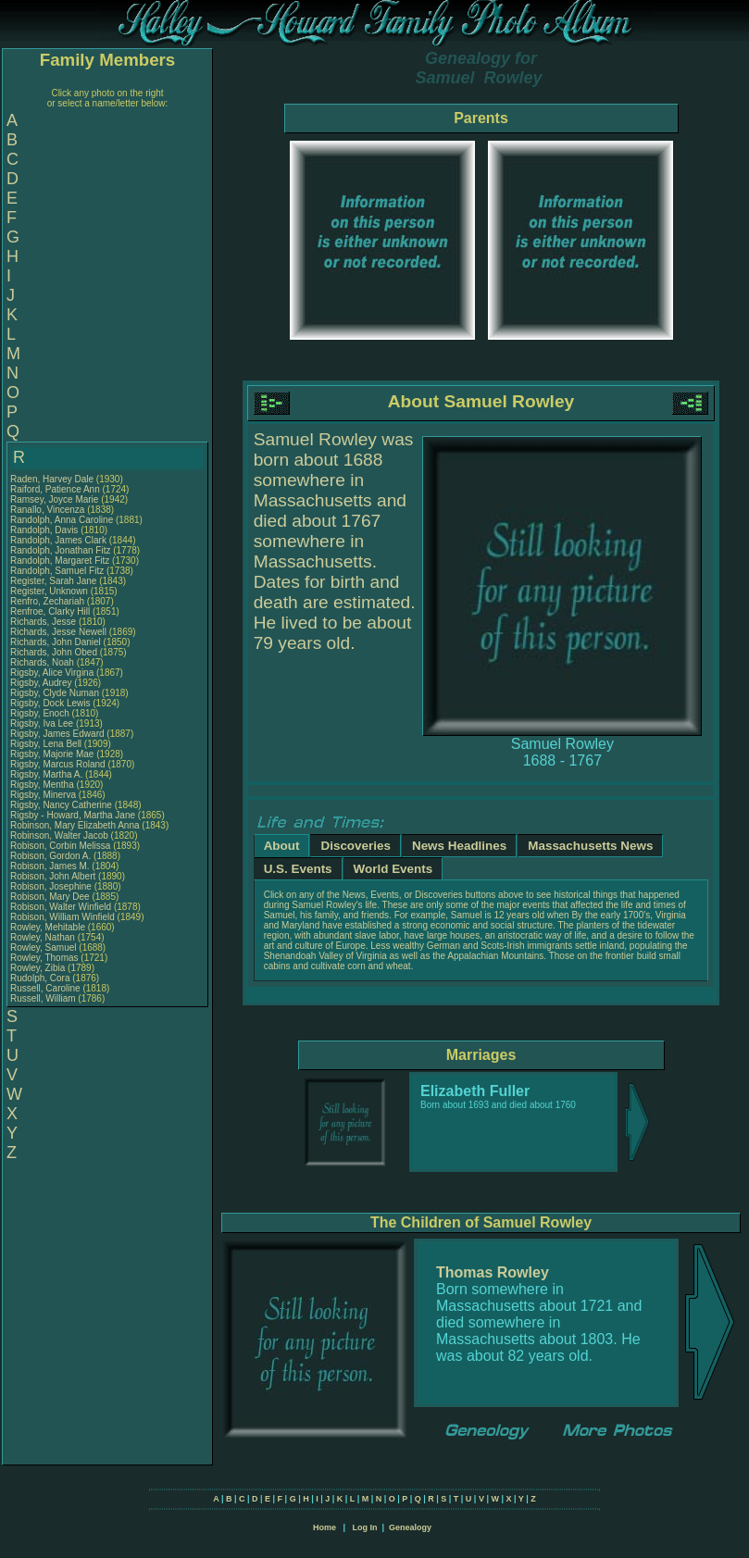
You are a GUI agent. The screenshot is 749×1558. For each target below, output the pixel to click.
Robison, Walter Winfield (60, 907)
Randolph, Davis (45, 530)
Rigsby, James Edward (57, 734)
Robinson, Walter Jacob (59, 835)
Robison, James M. (50, 866)
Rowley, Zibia (39, 968)
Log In (364, 1527)
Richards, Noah (43, 662)
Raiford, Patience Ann (55, 489)
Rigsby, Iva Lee (41, 723)
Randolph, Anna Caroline (61, 520)
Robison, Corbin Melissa (60, 846)
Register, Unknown (50, 591)
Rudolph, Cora (41, 978)
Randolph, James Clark (58, 540)
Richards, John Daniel (55, 642)
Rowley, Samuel (44, 947)
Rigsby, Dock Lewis (50, 703)
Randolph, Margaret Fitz (59, 560)
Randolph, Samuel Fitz (57, 571)
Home (324, 1527)
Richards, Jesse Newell (58, 632)
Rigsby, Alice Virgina (52, 672)
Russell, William (44, 998)
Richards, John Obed (53, 652)
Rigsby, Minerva (44, 795)
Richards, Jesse (44, 622)
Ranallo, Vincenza (48, 510)
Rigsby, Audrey (42, 683)
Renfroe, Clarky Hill (50, 611)
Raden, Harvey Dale (52, 479)
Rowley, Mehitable (49, 927)
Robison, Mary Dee (51, 896)
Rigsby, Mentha (43, 784)
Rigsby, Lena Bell (45, 744)
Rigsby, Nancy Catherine (61, 805)
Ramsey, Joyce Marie (54, 499)
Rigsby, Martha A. (46, 774)
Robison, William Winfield (62, 917)
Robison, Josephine (52, 886)
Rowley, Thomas (45, 958)
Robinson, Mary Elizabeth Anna (75, 825)
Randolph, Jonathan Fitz (60, 550)
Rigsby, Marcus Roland (58, 764)
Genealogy (410, 1527)
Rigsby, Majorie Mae (52, 754)
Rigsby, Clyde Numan (54, 693)
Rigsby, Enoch (41, 713)
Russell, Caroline (46, 988)
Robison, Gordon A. (50, 856)
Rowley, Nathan (44, 937)
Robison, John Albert (52, 876)
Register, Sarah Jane (53, 581)
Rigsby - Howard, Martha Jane (72, 815)
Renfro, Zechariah (48, 601)
